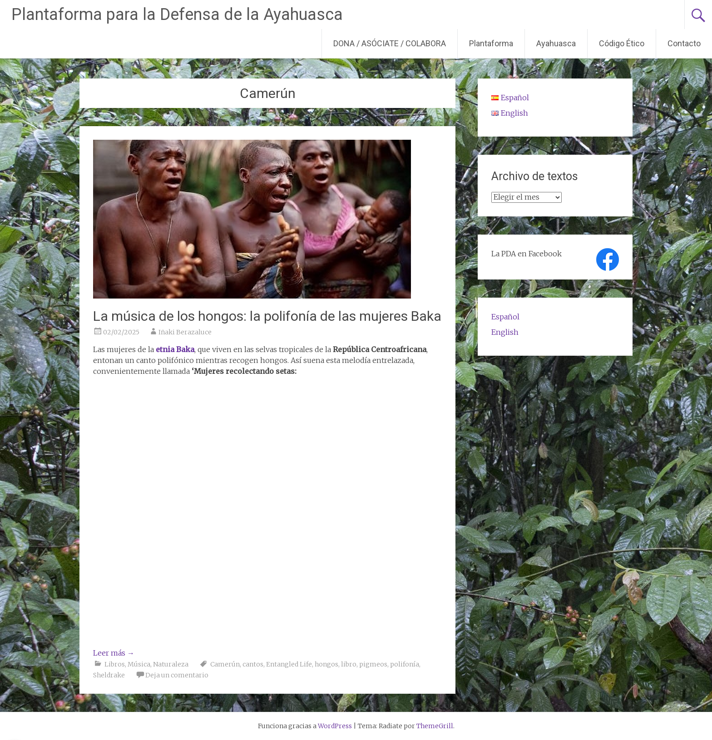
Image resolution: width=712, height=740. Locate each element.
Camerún (225, 664)
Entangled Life (289, 664)
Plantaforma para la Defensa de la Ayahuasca (177, 14)
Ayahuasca (556, 43)
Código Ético (621, 43)
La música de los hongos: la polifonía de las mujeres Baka (267, 316)
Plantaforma (491, 43)
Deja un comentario (176, 675)
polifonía (404, 664)
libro (348, 664)
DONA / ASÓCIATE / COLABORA (389, 43)
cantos (252, 664)
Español (505, 316)
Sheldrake (109, 675)
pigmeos (373, 664)
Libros (114, 664)
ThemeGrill (434, 726)
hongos (326, 664)
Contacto (684, 43)
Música (139, 664)
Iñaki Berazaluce (185, 332)
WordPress (335, 726)
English (505, 332)
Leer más (113, 652)
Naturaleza (170, 664)
